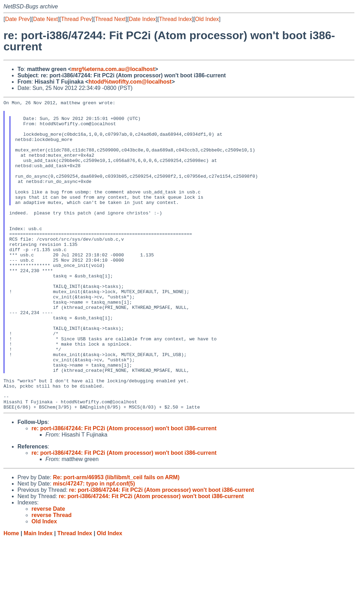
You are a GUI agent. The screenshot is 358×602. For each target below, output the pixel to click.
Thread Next (110, 19)
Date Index (142, 19)
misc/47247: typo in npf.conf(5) (94, 545)
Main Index (38, 595)
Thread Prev (76, 19)
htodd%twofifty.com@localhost (130, 82)
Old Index (207, 19)
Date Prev (17, 19)
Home (11, 595)
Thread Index (175, 19)
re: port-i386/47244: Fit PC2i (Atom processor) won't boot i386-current (123, 490)
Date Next (45, 19)
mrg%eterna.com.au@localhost (113, 69)
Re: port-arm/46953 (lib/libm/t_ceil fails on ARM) (116, 539)
